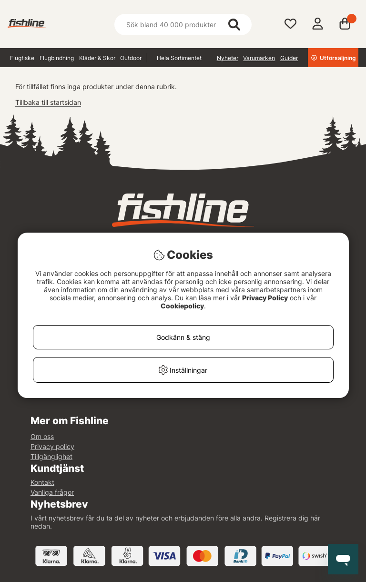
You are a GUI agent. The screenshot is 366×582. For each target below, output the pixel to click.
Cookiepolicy (182, 306)
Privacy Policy (265, 298)
